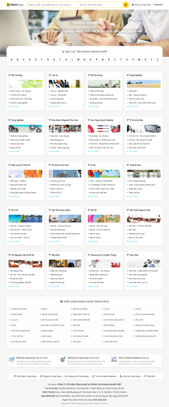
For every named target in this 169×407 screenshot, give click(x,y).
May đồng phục (57, 140)
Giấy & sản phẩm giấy (81, 320)
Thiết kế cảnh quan (137, 233)
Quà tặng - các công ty (99, 136)
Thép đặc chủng (135, 188)
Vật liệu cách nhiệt (18, 188)
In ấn (93, 165)
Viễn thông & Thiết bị (50, 342)
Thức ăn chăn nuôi (136, 99)
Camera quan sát (58, 181)
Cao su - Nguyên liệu (59, 91)
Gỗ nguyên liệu (16, 270)
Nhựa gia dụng (96, 102)
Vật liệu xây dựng (19, 342)
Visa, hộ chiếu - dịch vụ (19, 237)
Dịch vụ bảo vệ (57, 188)
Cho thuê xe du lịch (18, 233)
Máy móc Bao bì (57, 278)
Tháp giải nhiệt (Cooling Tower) (23, 192)
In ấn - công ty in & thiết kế (101, 181)
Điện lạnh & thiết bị (20, 165)
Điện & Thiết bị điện (50, 314)
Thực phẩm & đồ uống (113, 336)
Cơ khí (138, 309)
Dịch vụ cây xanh (136, 237)
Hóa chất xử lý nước (137, 278)
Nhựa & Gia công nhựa (144, 325)
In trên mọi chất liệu (98, 192)
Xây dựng (77, 342)
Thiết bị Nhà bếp (96, 91)
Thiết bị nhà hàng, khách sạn (102, 95)
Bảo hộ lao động (80, 309)
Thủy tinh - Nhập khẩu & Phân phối (104, 143)
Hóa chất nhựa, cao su (138, 282)
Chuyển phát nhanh (59, 237)
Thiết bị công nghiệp (19, 136)
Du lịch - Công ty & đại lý (20, 226)
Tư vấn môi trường (18, 95)
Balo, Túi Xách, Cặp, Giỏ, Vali (101, 147)
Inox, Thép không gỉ (137, 181)
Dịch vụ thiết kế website (134, 357)
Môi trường (16, 75)
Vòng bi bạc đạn (17, 143)
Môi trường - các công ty (20, 91)
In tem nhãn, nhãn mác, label (102, 188)
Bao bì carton (95, 237)
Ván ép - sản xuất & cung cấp (22, 274)
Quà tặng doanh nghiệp (102, 120)
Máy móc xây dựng (59, 270)
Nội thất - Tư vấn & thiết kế (140, 226)
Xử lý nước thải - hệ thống (21, 99)
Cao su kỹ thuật (57, 99)
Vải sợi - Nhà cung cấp (60, 147)
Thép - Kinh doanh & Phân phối (142, 185)
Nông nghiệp (136, 75)
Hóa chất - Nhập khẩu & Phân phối (143, 270)
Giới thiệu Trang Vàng (26, 376)
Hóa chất (134, 255)
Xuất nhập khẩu (110, 342)
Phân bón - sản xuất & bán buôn (142, 102)
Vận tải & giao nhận (61, 210)
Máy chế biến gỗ (57, 282)
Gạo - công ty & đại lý (137, 95)
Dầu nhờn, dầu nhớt (137, 147)
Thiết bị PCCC (56, 192)
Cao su (55, 75)
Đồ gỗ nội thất (16, 278)
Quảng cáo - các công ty (100, 270)
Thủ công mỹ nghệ (81, 336)
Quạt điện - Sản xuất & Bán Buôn (103, 99)
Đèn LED (132, 229)
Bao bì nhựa (95, 233)
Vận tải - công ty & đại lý (61, 226)
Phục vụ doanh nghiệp (144, 314)
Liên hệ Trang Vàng (131, 376)
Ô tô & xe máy (136, 120)
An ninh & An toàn (60, 165)
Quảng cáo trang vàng (83, 357)
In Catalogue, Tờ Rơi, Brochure (102, 185)
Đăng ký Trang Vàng (141, 4)
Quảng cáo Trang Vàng (78, 376)
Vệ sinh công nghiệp (18, 102)
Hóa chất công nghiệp (138, 274)
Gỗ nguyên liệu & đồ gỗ (22, 255)
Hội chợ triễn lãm (97, 282)
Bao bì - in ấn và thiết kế (100, 229)
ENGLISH (158, 4)
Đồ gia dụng (96, 75)
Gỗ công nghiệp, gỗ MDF (20, 282)
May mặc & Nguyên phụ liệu (65, 120)
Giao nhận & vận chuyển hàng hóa (65, 233)
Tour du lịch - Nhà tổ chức (21, 229)
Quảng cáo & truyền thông (103, 255)
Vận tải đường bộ (58, 229)
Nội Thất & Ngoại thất (140, 210)
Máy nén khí (15, 147)
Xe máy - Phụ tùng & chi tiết (140, 140)
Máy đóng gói (56, 274)
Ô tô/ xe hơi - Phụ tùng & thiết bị (142, 136)
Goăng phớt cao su (59, 102)
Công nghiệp (17, 120)
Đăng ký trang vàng (32, 357)
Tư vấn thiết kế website (106, 376)
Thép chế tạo (134, 192)
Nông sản (133, 91)
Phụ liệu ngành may (59, 143)
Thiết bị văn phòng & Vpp (145, 336)
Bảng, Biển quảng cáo (99, 274)
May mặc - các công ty (60, 136)
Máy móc (56, 255)
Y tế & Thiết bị (17, 336)
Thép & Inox (135, 165)
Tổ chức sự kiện (96, 278)
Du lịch (14, 210)
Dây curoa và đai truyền (20, 140)
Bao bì (94, 210)
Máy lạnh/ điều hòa (18, 185)
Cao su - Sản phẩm (58, 95)
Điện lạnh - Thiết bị (18, 181)
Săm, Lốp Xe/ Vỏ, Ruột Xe (139, 143)
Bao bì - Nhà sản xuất (99, 226)
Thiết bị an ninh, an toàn (61, 185)
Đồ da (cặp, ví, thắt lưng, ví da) (102, 140)
